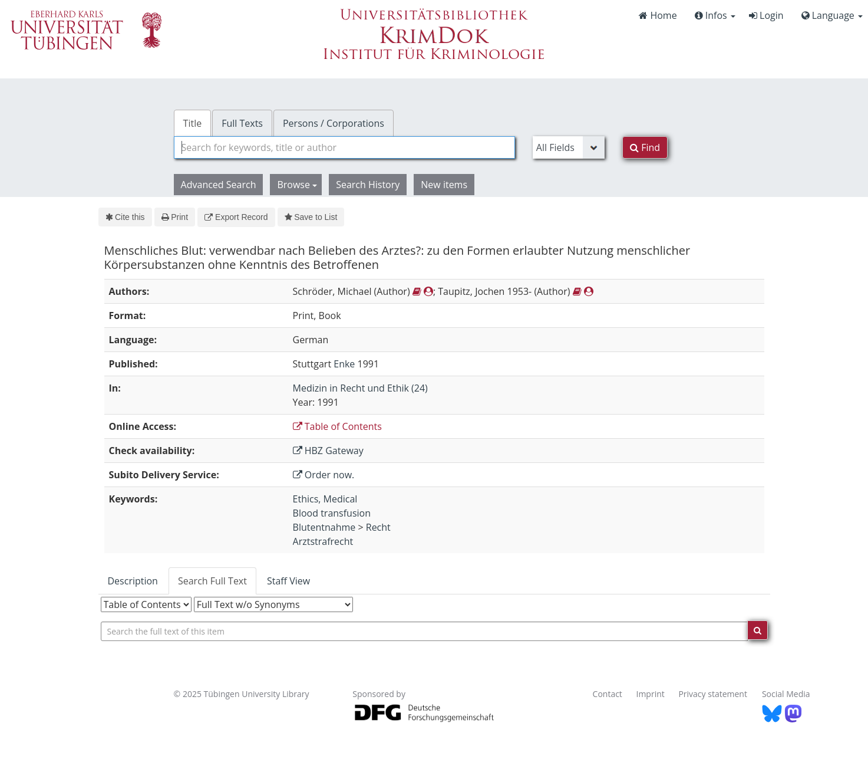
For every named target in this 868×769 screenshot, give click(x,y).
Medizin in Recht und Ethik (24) (360, 388)
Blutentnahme (324, 527)
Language (832, 15)
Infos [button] (715, 15)
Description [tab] (133, 580)
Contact (607, 693)
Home (657, 15)
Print (174, 217)
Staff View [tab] (288, 580)
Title (192, 123)
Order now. (324, 474)
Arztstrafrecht (323, 541)
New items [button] (444, 184)
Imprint (650, 693)
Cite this (125, 217)
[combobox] (344, 147)
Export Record (236, 217)
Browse (297, 184)
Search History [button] (368, 184)
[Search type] (569, 147)
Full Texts (242, 123)
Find (645, 147)
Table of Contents (337, 426)
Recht (378, 527)
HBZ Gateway (328, 450)
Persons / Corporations (333, 123)
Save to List (311, 217)
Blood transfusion (332, 513)
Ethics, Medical (325, 498)
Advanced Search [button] (218, 184)
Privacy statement (712, 693)
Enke (344, 363)
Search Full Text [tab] (212, 580)
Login (766, 15)
